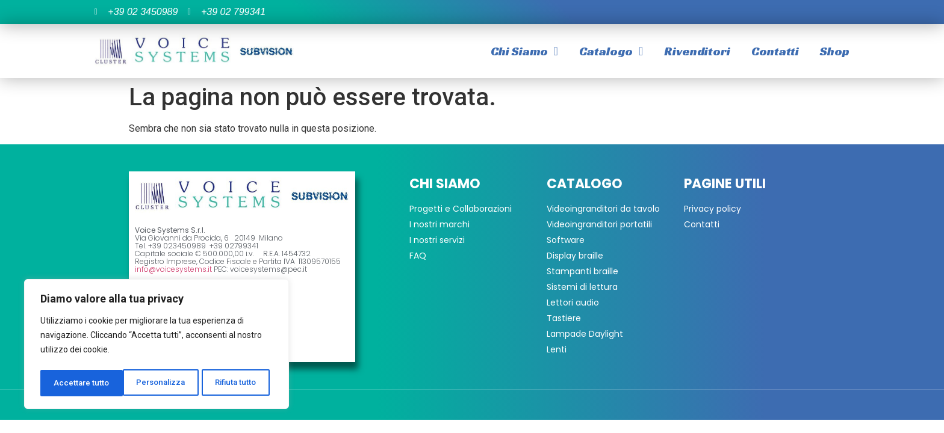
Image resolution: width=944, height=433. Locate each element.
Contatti (775, 51)
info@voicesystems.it (173, 269)
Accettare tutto (232, 383)
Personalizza (78, 383)
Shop (834, 51)
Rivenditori (697, 51)
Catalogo (611, 51)
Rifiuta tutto (154, 383)
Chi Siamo (524, 51)
